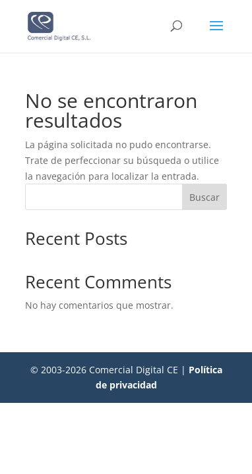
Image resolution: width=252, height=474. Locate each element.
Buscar (204, 197)
